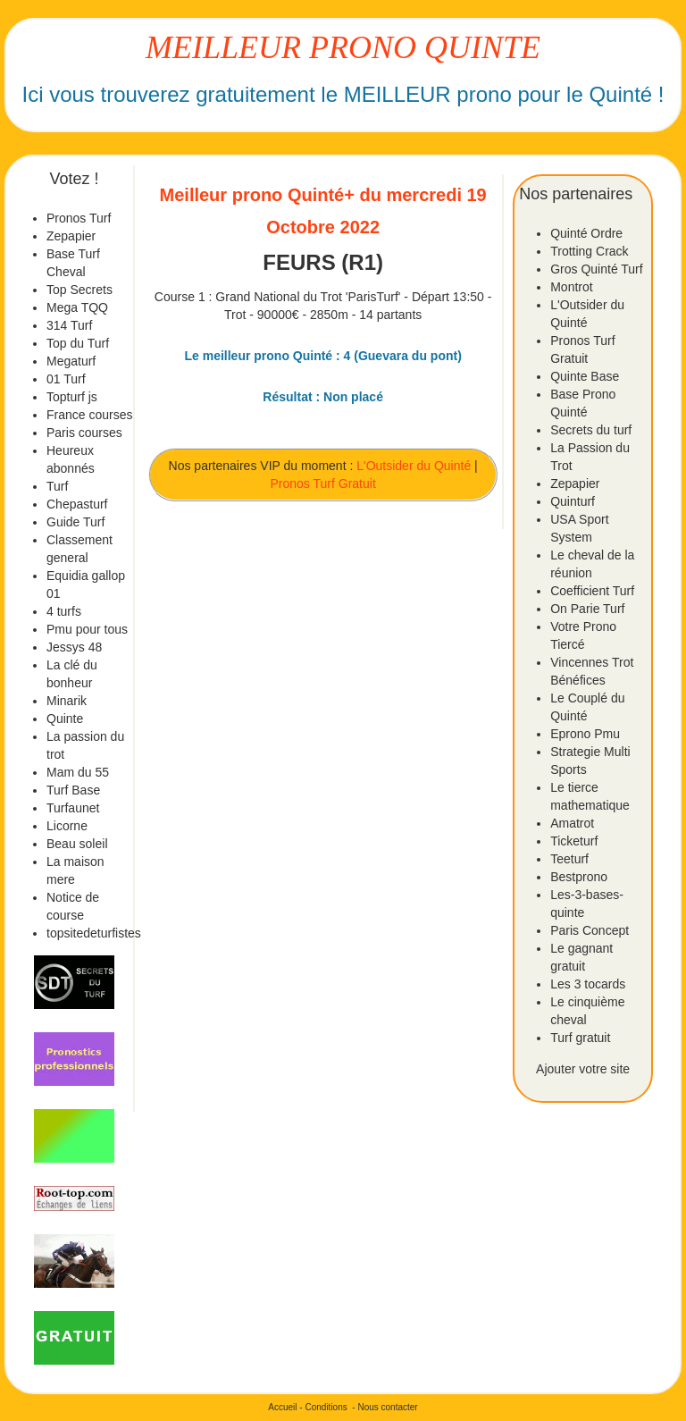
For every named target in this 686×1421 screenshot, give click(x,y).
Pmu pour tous (87, 629)
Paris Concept (589, 930)
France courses (89, 415)
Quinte (64, 718)
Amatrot (572, 823)
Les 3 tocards (587, 984)
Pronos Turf (78, 218)
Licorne (67, 826)
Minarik (66, 701)
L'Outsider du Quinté (413, 465)
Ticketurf (574, 841)
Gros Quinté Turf (596, 269)
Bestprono (578, 877)
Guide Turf (75, 522)
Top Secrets (79, 289)
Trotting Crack (589, 251)
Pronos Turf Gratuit (323, 483)
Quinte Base (584, 376)
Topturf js (71, 397)
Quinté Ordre (586, 233)
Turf (57, 486)
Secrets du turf (591, 430)
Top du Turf (77, 343)
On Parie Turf (587, 608)
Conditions (326, 1407)
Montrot (571, 287)
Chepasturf (76, 504)
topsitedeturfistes (93, 933)
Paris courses (84, 432)
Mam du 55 (77, 772)
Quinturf (572, 501)
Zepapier (71, 236)
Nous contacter (387, 1407)
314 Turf (69, 325)
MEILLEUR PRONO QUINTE (343, 47)
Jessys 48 (74, 647)
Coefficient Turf (592, 591)
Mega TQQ (77, 307)
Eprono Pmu (585, 734)
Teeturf (569, 859)
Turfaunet (72, 808)
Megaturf (71, 361)
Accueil (282, 1407)
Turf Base (73, 790)
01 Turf (66, 379)
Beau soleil (77, 844)
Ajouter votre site (583, 1069)
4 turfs (63, 611)
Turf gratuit (580, 1037)
